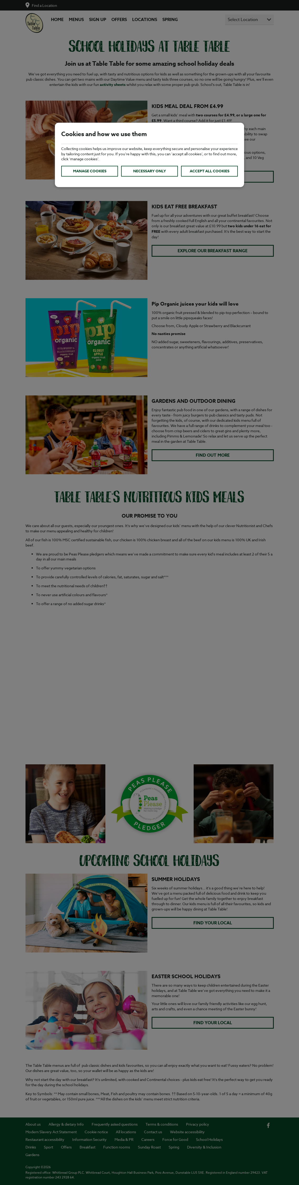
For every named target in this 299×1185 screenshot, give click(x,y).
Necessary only (149, 171)
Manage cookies (89, 171)
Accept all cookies (209, 171)
